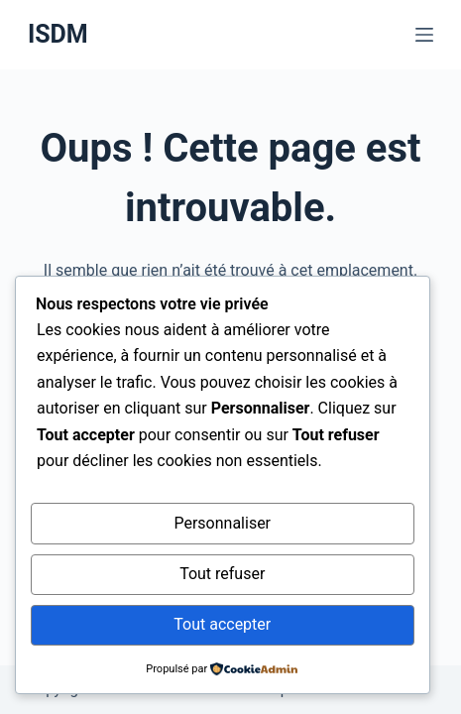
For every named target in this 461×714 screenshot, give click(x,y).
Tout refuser (222, 573)
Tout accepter (222, 624)
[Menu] (424, 35)
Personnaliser (222, 523)
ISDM (58, 34)
